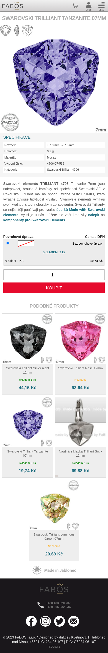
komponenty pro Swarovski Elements (34, 220)
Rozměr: (10, 145)
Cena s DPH (95, 237)
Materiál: (10, 157)
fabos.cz (54, 646)
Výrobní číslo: (13, 163)
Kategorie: (11, 169)
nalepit (93, 215)
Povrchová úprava (18, 237)
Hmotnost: (11, 151)
